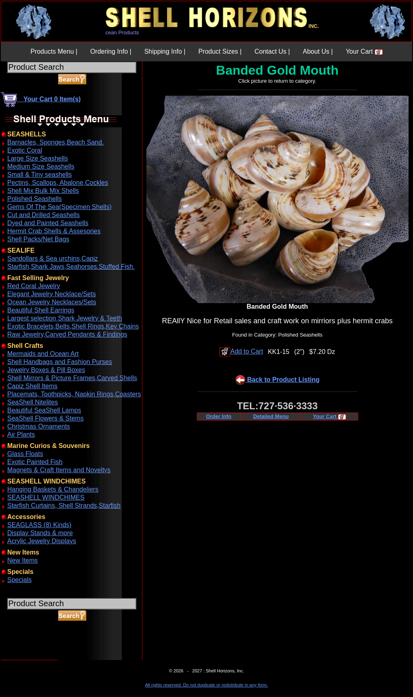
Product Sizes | (220, 51)
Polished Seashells (34, 198)
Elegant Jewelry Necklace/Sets (51, 294)
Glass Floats (25, 453)
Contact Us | (272, 51)
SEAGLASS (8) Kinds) (39, 524)
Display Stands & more (40, 533)
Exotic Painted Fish (35, 461)
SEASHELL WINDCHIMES (45, 497)
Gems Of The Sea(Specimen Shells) (59, 206)
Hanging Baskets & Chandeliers (52, 489)
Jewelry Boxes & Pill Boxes (46, 369)
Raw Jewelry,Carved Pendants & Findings (67, 334)
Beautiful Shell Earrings (40, 310)
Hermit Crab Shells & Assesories (53, 231)
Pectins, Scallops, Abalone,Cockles (57, 182)
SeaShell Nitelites (32, 402)
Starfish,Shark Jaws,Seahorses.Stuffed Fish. (71, 266)
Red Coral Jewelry (33, 286)
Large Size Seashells (37, 158)
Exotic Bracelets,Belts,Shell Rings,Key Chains (73, 326)
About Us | (318, 51)
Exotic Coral (24, 150)
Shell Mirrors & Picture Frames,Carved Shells (72, 378)
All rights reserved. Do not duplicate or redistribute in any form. (206, 684)
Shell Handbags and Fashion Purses (59, 361)
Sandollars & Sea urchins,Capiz (52, 258)
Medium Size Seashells (40, 166)
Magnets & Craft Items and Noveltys (59, 470)
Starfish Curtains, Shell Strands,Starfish (64, 505)
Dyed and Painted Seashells (47, 223)
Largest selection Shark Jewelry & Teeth (64, 318)
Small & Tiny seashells (39, 174)
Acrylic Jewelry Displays (41, 541)
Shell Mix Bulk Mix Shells (43, 190)
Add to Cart (241, 351)
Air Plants (21, 434)
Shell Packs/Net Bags (38, 239)
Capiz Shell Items (32, 386)
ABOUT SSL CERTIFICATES (22, 658)
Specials (19, 579)
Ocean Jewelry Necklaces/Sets (51, 302)
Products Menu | (53, 51)
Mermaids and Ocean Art (43, 353)
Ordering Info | (110, 51)
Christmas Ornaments (38, 426)
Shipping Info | (165, 51)
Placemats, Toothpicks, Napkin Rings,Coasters (74, 394)
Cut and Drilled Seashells (43, 214)
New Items (22, 560)
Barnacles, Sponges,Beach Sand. (55, 142)
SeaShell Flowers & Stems (45, 418)
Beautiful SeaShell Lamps (44, 410)
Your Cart (364, 51)
